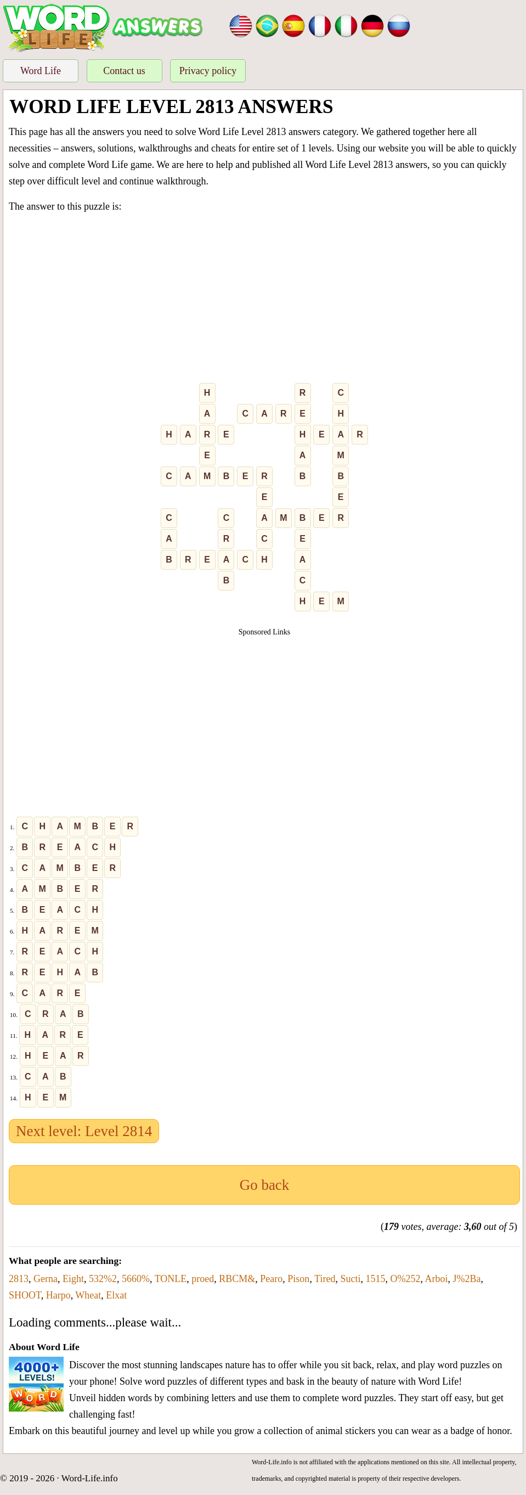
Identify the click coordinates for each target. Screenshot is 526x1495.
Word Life (40, 70)
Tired (324, 1278)
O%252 (405, 1278)
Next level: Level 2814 (84, 1131)
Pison (298, 1278)
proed (202, 1278)
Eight (73, 1278)
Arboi (436, 1278)
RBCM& (237, 1278)
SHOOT (25, 1295)
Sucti (350, 1278)
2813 (19, 1278)
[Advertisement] (264, 300)
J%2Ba (466, 1278)
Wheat (88, 1295)
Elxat (116, 1295)
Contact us (124, 70)
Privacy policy (207, 70)
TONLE (171, 1278)
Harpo (58, 1295)
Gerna (45, 1278)
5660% (136, 1278)
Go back (265, 1185)
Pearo (271, 1278)
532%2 (103, 1278)
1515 (375, 1278)
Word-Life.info (89, 1478)
